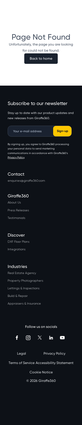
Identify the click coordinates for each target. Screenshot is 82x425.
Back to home (41, 58)
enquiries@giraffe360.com (26, 180)
